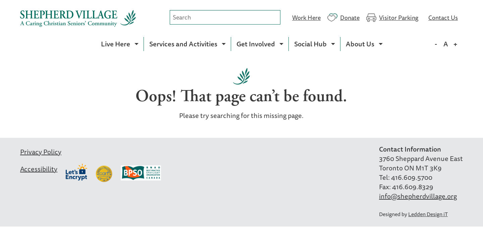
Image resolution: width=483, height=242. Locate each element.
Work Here (306, 17)
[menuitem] (120, 44)
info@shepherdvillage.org (418, 196)
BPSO (141, 173)
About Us (360, 44)
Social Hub (310, 44)
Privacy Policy (40, 152)
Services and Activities (183, 44)
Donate (350, 17)
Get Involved (255, 44)
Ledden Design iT (428, 214)
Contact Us (443, 17)
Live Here (115, 44)
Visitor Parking (398, 17)
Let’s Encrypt (76, 172)
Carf (104, 173)
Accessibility (38, 169)
